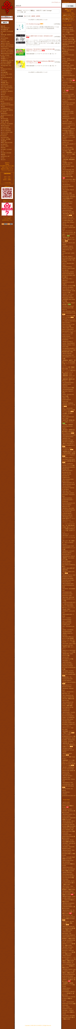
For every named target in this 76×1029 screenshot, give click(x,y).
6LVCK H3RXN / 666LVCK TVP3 (67, 505)
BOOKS (4, 147)
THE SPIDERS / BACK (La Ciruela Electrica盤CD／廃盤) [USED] (68, 882)
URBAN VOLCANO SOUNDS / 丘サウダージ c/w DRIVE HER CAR (68, 218)
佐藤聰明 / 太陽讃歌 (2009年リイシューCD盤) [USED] (68, 984)
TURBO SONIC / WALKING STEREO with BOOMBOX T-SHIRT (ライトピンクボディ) (68, 723)
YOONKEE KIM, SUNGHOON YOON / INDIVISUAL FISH (67, 593)
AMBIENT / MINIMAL (7, 91)
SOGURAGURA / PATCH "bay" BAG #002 (68, 211)
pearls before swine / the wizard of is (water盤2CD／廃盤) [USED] (68, 911)
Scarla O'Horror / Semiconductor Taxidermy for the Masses (68, 487)
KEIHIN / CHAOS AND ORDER (68, 243)
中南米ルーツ (5, 58)
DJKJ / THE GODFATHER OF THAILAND (66, 399)
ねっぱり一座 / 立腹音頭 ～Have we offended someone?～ (68, 542)
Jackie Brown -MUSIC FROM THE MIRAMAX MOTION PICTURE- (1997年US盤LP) (68, 274)
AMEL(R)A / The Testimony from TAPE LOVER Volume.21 (67, 678)
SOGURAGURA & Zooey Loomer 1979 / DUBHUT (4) (67, 203)
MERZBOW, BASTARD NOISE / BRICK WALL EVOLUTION (68, 104)
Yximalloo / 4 (66, 660)
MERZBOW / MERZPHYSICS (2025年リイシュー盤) (68, 118)
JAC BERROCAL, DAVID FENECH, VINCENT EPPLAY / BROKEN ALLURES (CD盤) (68, 74)
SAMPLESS (4, 144)
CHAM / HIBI (66, 63)
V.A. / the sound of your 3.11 (68, 627)
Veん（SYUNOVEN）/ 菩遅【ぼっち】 (68, 692)
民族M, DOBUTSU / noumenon (67, 634)
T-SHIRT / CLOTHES (7, 149)
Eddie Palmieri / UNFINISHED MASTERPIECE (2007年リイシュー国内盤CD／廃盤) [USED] (68, 992)
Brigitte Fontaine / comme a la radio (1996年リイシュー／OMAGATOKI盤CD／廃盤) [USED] (68, 899)
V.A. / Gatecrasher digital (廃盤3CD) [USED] (68, 857)
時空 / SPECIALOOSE (7, 142)
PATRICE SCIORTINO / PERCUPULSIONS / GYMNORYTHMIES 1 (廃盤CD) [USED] (68, 906)
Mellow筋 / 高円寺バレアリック (6, 35)
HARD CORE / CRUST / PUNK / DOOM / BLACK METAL (6, 99)
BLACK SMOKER (6, 129)
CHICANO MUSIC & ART (6, 78)
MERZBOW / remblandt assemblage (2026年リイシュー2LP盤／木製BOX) (68, 130)
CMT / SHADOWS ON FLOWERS (68, 60)
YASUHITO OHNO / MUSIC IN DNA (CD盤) (68, 148)
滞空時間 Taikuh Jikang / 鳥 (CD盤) (68, 300)
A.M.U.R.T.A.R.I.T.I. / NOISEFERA (68, 338)
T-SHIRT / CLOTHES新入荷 (6, 32)
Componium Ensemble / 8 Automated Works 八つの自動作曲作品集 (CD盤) (68, 350)
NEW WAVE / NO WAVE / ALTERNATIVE (7, 47)
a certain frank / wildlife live (68, 253)
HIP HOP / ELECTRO (7, 86)
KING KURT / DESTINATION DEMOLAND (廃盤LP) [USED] (67, 805)
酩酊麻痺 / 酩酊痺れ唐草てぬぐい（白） (68, 379)
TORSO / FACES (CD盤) (69, 285)
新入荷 (3, 26)
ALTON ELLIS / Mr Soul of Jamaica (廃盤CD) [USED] (68, 998)
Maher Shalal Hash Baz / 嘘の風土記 (68, 50)
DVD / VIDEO (5, 146)
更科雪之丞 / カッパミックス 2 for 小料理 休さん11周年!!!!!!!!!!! (69, 745)
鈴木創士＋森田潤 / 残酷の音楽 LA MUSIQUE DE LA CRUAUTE (68, 431)
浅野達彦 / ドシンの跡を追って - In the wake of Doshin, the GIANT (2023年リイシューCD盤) (68, 763)
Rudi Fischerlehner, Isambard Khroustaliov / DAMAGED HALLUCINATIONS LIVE (68, 500)
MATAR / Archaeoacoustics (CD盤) (68, 386)
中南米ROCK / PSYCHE (7, 60)
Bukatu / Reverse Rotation (68, 683)
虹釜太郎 (4, 141)
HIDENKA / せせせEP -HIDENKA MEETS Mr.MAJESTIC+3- (68, 552)
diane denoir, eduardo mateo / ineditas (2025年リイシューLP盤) (68, 31)
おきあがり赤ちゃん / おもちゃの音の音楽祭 (68, 637)
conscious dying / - (67, 619)
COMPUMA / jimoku (68, 225)
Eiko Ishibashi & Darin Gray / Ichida (68, 417)
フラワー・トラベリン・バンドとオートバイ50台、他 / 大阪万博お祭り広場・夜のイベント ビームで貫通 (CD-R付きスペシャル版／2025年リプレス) (68, 527)
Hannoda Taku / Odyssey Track (68, 780)
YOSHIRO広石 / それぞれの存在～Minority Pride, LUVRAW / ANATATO (68, 739)
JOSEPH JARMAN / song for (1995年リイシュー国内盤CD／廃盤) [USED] (68, 971)
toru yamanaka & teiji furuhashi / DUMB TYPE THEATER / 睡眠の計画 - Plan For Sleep (68, 698)
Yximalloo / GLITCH (68, 671)
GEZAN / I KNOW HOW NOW (68, 228)
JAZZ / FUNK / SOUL (7, 74)
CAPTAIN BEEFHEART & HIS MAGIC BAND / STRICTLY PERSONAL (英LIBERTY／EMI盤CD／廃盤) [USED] (68, 978)
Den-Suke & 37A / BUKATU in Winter (67, 685)
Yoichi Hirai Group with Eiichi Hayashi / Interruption (68, 195)
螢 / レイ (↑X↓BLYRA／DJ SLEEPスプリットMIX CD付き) (68, 137)
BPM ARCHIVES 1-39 (68, 482)
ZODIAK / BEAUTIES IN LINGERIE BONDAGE (68, 509)
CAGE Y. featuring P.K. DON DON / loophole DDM (68, 674)
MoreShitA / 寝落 (67, 193)
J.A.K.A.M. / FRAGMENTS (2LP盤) (67, 658)
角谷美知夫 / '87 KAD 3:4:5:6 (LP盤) (68, 214)
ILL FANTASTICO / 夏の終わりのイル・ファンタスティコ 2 (68, 181)
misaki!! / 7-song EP (68, 27)
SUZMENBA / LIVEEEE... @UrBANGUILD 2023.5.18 (68, 794)
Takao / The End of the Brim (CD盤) (68, 395)
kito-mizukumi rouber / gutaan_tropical (68, 480)
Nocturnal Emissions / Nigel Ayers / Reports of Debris (68, 391)
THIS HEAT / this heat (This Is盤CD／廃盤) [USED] (68, 923)
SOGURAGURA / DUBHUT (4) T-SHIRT (67, 207)
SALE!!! (4, 159)
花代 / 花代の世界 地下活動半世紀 (68, 569)
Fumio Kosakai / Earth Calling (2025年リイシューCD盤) (68, 547)
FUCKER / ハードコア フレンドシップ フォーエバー (68, 537)
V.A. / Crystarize (67, 618)
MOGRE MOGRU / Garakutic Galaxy (67, 776)
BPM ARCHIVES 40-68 (69, 484)
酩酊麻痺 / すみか (67, 374)
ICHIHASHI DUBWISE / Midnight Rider (68, 468)
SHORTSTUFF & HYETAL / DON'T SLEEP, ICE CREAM (68, 268)
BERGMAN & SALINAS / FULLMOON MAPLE (68, 435)
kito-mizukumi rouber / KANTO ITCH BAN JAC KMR (68, 585)
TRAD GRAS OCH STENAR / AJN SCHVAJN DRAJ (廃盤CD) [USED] (68, 869)
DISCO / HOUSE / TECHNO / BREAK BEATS (7, 44)
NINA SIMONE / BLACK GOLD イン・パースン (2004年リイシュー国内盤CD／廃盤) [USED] (69, 958)
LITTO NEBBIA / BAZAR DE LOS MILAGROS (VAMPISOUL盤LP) (68, 564)
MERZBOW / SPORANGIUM (66, 108)
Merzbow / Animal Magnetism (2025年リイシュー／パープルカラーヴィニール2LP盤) (68, 124)
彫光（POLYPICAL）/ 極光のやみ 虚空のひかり (68, 445)
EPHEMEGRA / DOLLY (69, 556)
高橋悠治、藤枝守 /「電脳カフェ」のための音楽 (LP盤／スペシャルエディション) (68, 363)
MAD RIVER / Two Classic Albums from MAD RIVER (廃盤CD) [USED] (68, 918)
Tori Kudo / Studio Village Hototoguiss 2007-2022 (69, 644)
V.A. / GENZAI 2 (67, 67)
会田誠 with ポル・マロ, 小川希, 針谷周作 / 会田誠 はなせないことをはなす (68, 454)
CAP (3, 151)
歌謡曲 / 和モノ (5, 82)
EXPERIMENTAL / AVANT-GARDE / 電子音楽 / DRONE (6, 110)
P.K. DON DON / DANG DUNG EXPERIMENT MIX (69, 313)
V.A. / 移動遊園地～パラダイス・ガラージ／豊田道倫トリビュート (68, 154)
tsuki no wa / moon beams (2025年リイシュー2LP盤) (68, 651)
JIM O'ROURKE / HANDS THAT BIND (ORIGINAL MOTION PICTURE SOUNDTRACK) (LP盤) (68, 666)
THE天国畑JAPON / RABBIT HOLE (67, 199)
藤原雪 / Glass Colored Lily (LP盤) (68, 558)
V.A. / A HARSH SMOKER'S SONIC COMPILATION (67, 623)
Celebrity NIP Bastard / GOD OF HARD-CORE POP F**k (68, 307)
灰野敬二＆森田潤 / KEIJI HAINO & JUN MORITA (67, 426)
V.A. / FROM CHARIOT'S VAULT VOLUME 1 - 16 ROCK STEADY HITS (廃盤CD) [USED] (68, 1010)
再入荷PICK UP (5, 28)
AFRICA (4, 70)
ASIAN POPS (5, 84)
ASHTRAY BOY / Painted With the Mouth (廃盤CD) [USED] (68, 836)
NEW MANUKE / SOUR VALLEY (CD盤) (68, 291)
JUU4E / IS (66, 534)
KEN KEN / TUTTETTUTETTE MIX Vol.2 (68, 55)
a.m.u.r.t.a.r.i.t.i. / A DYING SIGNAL (67, 335)
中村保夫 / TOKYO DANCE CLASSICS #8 (67, 247)
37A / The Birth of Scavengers (34, 24)
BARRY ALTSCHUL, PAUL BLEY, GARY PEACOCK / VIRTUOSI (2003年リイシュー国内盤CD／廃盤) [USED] (68, 950)
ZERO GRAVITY (6, 125)
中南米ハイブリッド (7, 57)
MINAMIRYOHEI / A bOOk (68, 615)
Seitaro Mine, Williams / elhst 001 (68, 223)
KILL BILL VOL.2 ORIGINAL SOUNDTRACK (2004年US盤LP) (68, 281)
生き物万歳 (4, 72)
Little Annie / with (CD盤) (69, 68)
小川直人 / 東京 (67, 151)
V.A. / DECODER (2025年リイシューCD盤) (68, 79)
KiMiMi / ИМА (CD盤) (68, 39)
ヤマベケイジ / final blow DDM (67, 728)
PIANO (3, 94)
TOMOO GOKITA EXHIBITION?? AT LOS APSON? (68, 750)
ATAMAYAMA (5, 137)
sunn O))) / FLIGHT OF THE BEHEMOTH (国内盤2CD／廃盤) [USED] (68, 928)
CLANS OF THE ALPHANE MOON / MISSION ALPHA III (67, 513)
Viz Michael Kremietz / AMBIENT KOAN (68, 383)
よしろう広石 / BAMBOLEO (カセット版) (68, 735)
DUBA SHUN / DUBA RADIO (68, 167)
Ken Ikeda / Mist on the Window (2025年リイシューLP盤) (68, 599)
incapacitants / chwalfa (68, 65)
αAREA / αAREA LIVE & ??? (68, 572)
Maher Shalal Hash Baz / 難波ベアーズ (68, 47)
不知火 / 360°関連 (6, 139)
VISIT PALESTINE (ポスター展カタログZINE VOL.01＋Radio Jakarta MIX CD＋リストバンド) (68, 605)
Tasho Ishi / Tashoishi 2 (68, 133)
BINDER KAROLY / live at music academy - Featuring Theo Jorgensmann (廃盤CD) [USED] (69, 817)
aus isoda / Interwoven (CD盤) (68, 35)
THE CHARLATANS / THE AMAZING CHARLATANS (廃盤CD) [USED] (68, 863)
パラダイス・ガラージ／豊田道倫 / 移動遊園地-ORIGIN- (68, 159)
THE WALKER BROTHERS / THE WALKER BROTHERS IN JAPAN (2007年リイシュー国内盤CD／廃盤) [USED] (68, 935)
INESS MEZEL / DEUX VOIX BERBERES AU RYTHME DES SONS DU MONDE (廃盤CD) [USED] (68, 823)
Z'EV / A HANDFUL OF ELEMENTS (68, 100)
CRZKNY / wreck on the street (68, 611)
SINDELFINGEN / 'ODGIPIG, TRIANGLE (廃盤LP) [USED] (68, 810)
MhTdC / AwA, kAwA (68, 294)
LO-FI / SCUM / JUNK (7, 132)
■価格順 (33, 16)
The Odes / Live (67, 491)
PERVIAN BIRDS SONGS (67, 754)
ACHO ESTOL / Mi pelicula (67, 789)
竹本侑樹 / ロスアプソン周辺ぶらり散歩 (68, 732)
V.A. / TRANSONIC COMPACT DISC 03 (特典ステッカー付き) (68, 410)
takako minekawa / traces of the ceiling (68, 345)
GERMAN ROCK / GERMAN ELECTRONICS (6, 104)
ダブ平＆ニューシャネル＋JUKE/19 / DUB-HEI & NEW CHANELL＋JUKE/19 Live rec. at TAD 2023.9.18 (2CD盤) (69, 323)
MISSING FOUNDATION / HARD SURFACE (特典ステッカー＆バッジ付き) (68, 95)
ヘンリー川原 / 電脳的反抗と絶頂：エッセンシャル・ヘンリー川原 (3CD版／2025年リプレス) (68, 369)
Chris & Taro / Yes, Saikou (67, 250)
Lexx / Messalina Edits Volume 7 (68, 264)
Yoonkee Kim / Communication (66, 709)
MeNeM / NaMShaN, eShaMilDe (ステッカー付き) (68, 404)
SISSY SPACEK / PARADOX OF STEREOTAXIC (67, 475)
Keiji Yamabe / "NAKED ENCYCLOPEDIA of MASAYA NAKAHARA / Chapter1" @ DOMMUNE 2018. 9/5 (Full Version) (68, 716)
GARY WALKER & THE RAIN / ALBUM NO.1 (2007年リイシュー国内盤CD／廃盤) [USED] (68, 943)
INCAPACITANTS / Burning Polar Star (67, 471)
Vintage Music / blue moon (5, 66)
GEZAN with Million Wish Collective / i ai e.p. (68, 288)
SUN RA (4, 75)
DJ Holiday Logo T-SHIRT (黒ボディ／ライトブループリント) (68, 518)
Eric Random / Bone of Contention (68, 190)
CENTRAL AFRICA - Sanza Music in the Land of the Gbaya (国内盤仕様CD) (68, 460)
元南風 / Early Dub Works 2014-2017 (67, 163)
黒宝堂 (3, 154)
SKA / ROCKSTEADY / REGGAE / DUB (6, 88)
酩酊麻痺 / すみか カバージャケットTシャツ (68, 376)
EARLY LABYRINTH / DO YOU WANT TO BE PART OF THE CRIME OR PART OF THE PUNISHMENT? (68, 770)
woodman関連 (5, 120)
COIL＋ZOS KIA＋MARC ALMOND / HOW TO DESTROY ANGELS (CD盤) (68, 88)
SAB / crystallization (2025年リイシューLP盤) (68, 464)
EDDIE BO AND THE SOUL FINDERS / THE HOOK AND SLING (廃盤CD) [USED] (68, 830)
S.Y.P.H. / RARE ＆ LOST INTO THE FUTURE (68, 257)
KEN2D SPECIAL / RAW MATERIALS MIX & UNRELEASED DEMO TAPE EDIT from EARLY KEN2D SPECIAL (68, 578)
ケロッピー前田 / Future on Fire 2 (68, 757)
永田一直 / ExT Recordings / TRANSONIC (6, 122)
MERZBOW (4, 113)
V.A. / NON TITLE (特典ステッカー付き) (68, 316)
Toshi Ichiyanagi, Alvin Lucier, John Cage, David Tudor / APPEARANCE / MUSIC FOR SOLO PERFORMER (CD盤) (68, 174)
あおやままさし (6, 96)
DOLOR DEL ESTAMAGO (4, 134)
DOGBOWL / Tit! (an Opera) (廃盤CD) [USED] (68, 840)
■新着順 (38, 16)
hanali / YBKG (66, 609)
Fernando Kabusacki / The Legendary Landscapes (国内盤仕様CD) (68, 43)
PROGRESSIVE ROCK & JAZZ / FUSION (6, 54)
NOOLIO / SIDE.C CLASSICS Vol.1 (67, 448)
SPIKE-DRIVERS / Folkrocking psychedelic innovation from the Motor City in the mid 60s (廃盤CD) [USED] (68, 876)
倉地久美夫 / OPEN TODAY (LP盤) (67, 654)
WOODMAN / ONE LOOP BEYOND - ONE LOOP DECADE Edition (68, 785)
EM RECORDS (5, 127)
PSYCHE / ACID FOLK (7, 50)
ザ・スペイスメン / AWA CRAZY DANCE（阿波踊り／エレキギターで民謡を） (68, 233)
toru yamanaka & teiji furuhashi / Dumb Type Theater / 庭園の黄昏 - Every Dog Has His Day (67, 704)
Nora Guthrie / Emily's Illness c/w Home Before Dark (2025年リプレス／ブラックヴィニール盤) (68, 330)
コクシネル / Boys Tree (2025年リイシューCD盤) (68, 640)
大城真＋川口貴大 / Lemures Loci (67, 414)
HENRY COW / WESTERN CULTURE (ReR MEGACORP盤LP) (68, 440)
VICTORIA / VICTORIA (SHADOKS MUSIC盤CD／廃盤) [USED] (68, 1017)
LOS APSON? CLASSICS (4, 39)
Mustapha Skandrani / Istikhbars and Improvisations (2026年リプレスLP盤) (68, 143)
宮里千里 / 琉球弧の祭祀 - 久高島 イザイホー (68, 422)
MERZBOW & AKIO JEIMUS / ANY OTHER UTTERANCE (68, 113)
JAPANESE (4, 81)
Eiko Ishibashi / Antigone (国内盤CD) (68, 303)
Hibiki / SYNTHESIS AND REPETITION (67, 630)
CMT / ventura (66, 58)
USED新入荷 (5, 29)
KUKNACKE (5, 118)
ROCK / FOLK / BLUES (7, 52)
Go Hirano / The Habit (68, 38)
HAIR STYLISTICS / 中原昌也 (6, 116)
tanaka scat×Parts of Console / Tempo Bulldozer (68, 342)
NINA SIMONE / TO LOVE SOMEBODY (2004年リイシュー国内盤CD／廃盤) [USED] (68, 965)
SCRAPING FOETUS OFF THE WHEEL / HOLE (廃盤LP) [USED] (68, 893)
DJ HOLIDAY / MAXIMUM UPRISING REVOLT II (68, 186)
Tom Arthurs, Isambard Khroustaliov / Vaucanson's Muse (68, 494)
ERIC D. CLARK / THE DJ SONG (68, 260)
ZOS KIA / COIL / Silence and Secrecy (69, 83)
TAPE (3, 158)
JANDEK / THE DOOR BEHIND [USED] (68, 847)
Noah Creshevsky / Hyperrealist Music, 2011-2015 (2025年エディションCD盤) (68, 356)
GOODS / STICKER (6, 153)
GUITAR (4, 93)
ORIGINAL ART (6, 156)
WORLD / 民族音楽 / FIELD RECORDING (6, 62)
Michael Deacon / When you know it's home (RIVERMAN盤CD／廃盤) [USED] (68, 853)
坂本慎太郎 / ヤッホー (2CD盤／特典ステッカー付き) (68, 239)
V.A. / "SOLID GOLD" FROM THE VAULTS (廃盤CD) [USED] (68, 1003)
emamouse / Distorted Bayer (67, 689)
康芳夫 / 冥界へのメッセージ (68, 647)
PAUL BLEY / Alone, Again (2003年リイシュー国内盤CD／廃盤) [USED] (68, 887)
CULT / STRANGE (6, 130)
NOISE (3, 106)
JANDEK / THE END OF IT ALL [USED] (68, 844)
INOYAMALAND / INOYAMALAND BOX (67, 296)
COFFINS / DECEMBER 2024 (68, 589)
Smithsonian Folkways (7, 69)
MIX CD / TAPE (5, 41)
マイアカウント (56, 2)
